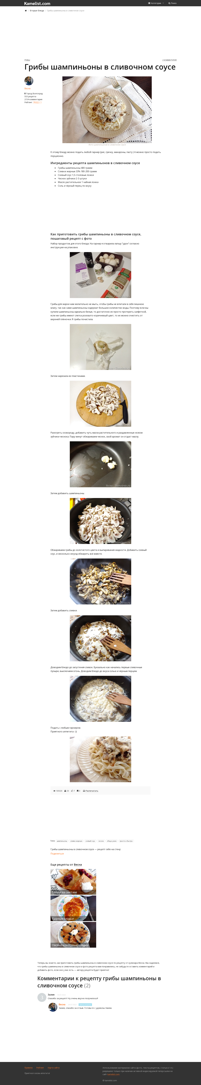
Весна (27, 88)
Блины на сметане (64, 892)
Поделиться (57, 853)
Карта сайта (53, 1067)
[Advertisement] (100, 35)
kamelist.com (113, 1074)
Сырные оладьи (63, 918)
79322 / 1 (37, 102)
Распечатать (92, 790)
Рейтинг (40, 1067)
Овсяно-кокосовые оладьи (70, 945)
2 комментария (169, 60)
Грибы (27, 60)
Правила (28, 1067)
